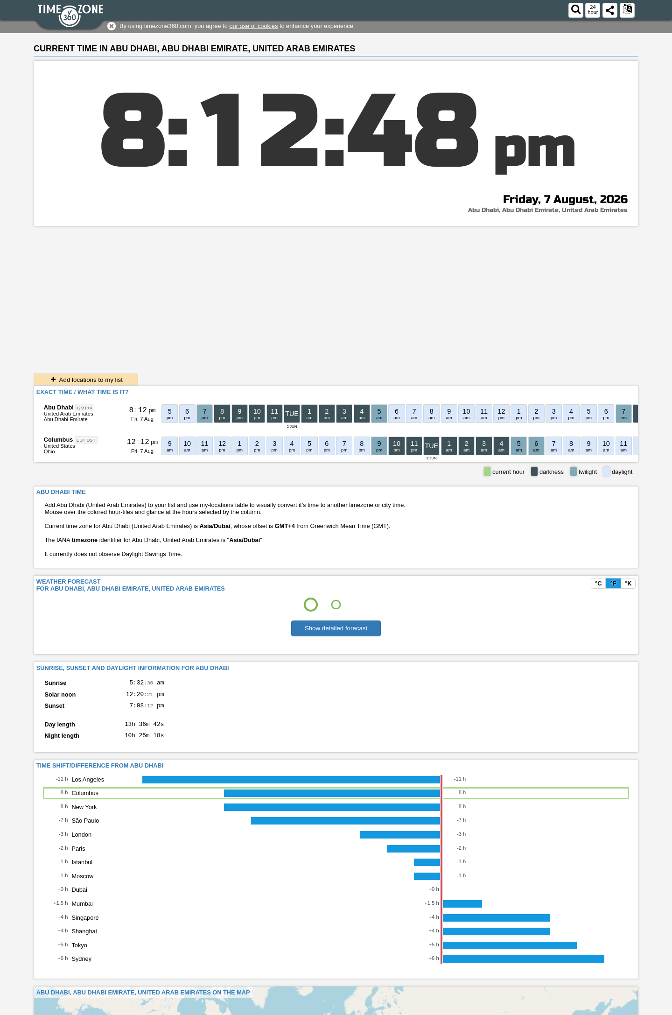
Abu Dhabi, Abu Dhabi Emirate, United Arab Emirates (548, 210)
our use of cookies (253, 25)
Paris (78, 855)
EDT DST (86, 440)
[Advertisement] (336, 296)
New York (84, 814)
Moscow (82, 883)
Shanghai (84, 938)
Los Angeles (87, 786)
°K (628, 583)
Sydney (81, 965)
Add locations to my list (86, 379)
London (81, 841)
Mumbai (82, 910)
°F (613, 583)
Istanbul (81, 869)
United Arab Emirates (68, 413)
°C (598, 583)
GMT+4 (84, 407)
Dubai (79, 896)
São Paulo (85, 827)
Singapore (84, 924)
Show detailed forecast (336, 628)
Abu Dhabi (59, 407)
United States (59, 446)
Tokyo (79, 952)
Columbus (58, 439)
